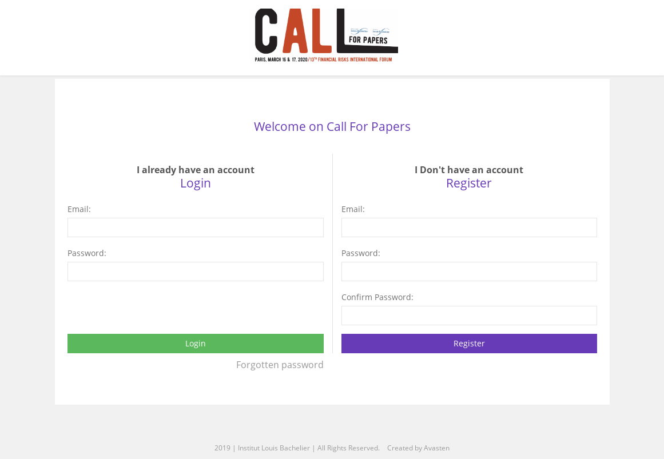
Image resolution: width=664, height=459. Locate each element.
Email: (79, 208)
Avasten (437, 448)
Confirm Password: (377, 297)
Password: (86, 253)
